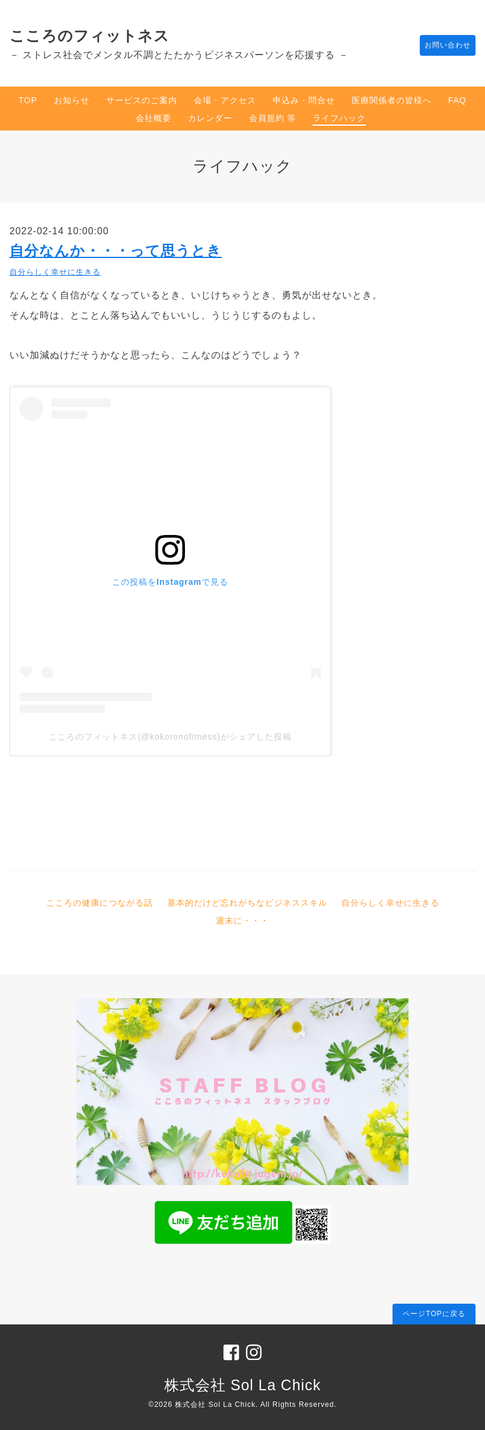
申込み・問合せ (304, 100)
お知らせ (72, 100)
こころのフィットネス (89, 35)
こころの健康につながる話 (99, 902)
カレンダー (210, 118)
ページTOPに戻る (434, 1314)
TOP (27, 100)
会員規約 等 (272, 118)
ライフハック (339, 118)
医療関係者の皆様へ (392, 100)
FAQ (457, 100)
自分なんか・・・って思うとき (115, 251)
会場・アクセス (225, 100)
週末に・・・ (242, 920)
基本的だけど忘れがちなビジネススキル (247, 902)
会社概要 (153, 118)
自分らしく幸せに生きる (55, 271)
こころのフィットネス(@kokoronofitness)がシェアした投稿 (170, 736)
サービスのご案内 (141, 100)
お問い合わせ (441, 45)
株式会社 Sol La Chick (242, 1385)
